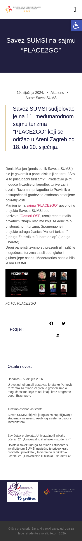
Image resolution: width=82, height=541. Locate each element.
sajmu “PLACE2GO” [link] (42, 205)
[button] (75, 9)
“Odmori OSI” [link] (29, 216)
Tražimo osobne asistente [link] (25, 409)
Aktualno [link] (57, 92)
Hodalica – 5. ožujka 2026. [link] (26, 379)
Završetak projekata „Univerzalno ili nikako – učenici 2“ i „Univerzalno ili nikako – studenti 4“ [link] (39, 437)
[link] (76, 25)
